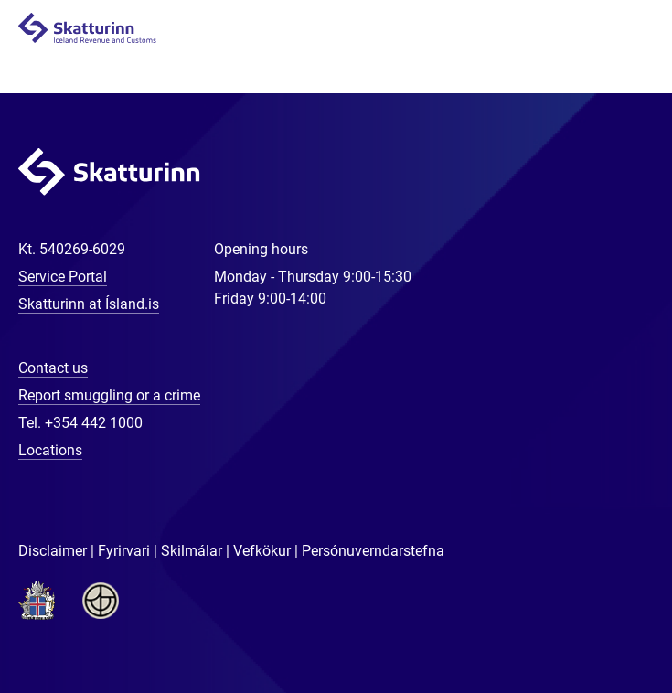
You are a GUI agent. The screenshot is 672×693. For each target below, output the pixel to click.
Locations (50, 450)
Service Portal (62, 276)
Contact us (53, 368)
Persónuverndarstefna (373, 551)
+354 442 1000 (94, 423)
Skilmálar (191, 551)
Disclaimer (52, 551)
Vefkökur (262, 551)
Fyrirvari (124, 551)
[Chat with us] (599, 620)
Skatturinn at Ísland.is (88, 304)
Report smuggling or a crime (109, 395)
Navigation (636, 28)
